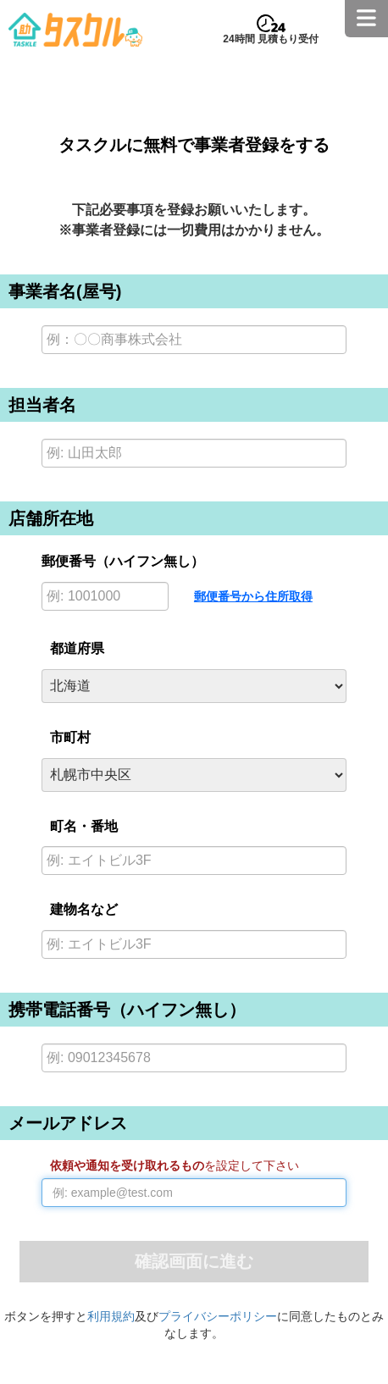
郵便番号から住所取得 (253, 596)
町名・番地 (84, 826)
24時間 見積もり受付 (271, 39)
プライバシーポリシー (217, 1316)
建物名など (84, 909)
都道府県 (77, 648)
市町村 (70, 737)
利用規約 (111, 1316)
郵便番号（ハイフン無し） (123, 561)
